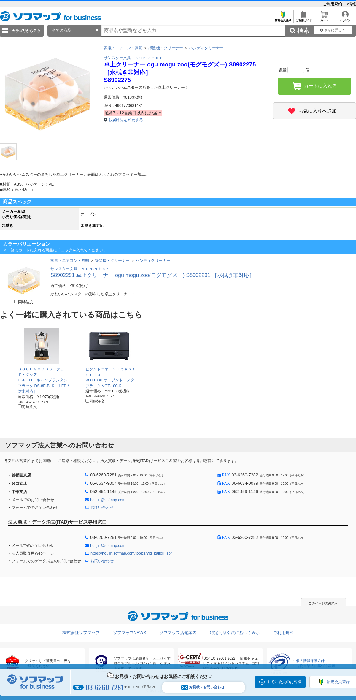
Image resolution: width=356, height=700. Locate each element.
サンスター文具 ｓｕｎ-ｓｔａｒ (133, 58)
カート (324, 19)
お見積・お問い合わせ (203, 687)
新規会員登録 (283, 19)
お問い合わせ (102, 507)
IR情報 (350, 4)
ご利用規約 (333, 4)
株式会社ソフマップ (81, 632)
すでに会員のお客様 (284, 682)
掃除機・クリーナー (165, 48)
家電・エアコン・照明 (123, 48)
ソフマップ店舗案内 (178, 632)
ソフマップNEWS (129, 632)
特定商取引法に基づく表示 (235, 632)
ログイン (345, 19)
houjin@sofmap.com (107, 500)
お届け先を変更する (125, 120)
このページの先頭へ (323, 603)
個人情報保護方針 (310, 661)
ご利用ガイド (303, 19)
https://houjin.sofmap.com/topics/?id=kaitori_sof (131, 553)
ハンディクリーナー (206, 48)
